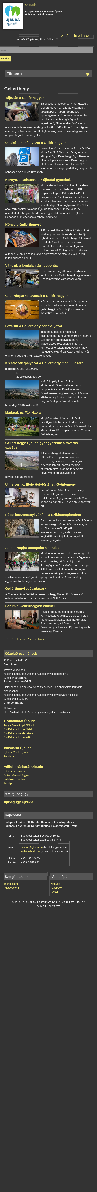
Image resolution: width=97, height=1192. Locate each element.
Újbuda (31, 5)
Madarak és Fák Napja (23, 412)
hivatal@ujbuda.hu (32, 847)
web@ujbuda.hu (30, 851)
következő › (24, 639)
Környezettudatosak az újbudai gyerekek (38, 180)
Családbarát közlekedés (18, 737)
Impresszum (11, 883)
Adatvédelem (11, 887)
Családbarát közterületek (18, 729)
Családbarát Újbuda (20, 721)
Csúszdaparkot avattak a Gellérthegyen (36, 296)
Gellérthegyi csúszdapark (25, 588)
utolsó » (39, 639)
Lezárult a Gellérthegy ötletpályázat (33, 326)
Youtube (55, 883)
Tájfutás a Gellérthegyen (25, 98)
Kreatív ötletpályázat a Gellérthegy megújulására (44, 363)
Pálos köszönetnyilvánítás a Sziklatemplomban (43, 515)
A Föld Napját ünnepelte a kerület (32, 548)
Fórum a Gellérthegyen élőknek (30, 606)
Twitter (54, 891)
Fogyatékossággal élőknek (19, 725)
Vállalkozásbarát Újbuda (23, 767)
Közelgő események (21, 653)
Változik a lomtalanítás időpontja (31, 265)
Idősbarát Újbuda (18, 748)
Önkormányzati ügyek (16, 775)
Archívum (9, 756)
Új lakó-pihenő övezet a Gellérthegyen (35, 143)
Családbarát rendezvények (19, 733)
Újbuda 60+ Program (16, 752)
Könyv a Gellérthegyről (23, 224)
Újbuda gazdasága (15, 771)
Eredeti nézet (81, 35)
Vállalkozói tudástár (15, 779)
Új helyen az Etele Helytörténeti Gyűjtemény (40, 484)
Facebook (56, 887)
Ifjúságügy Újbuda (18, 802)
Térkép (8, 783)
